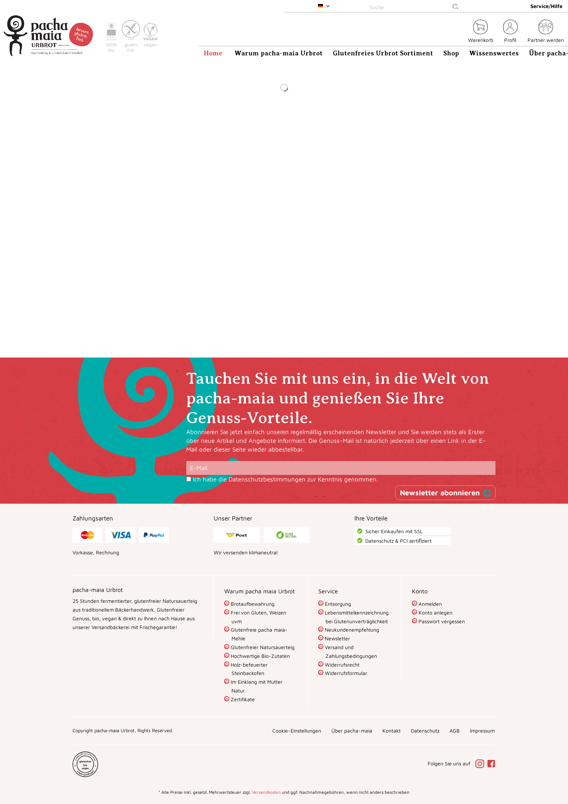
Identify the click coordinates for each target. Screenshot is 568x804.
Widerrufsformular (345, 673)
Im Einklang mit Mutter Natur (256, 686)
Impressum (482, 730)
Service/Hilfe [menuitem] (546, 6)
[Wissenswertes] (494, 53)
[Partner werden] (546, 32)
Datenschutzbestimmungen (267, 479)
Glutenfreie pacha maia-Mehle (258, 634)
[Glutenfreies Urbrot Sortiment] (383, 53)
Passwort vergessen (441, 621)
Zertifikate (242, 699)
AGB (455, 730)
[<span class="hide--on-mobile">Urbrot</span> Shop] (458, 32)
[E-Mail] (340, 468)
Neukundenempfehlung (351, 630)
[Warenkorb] (480, 32)
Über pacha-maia (351, 730)
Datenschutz (425, 730)
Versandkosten (266, 792)
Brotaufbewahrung (252, 604)
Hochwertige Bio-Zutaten (259, 656)
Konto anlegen (434, 612)
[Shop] (451, 53)
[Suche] (415, 6)
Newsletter (336, 638)
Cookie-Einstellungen (296, 730)
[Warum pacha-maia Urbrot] (278, 53)
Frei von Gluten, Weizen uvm (257, 616)
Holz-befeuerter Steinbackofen (248, 668)
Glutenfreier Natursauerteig (262, 647)
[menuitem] (415, 6)
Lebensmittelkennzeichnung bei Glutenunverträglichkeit (356, 616)
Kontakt (391, 730)
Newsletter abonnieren (440, 492)
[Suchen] (455, 6)
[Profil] (510, 32)
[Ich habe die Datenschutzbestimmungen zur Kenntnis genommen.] (188, 479)
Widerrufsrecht (341, 664)
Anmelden (429, 604)
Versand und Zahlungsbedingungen (350, 651)
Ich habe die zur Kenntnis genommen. (285, 479)
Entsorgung (337, 604)
